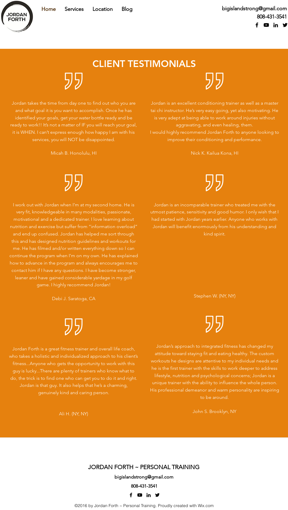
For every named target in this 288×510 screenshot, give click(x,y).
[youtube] (266, 25)
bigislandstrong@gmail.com (254, 8)
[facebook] (257, 25)
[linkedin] (275, 25)
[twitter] (157, 495)
